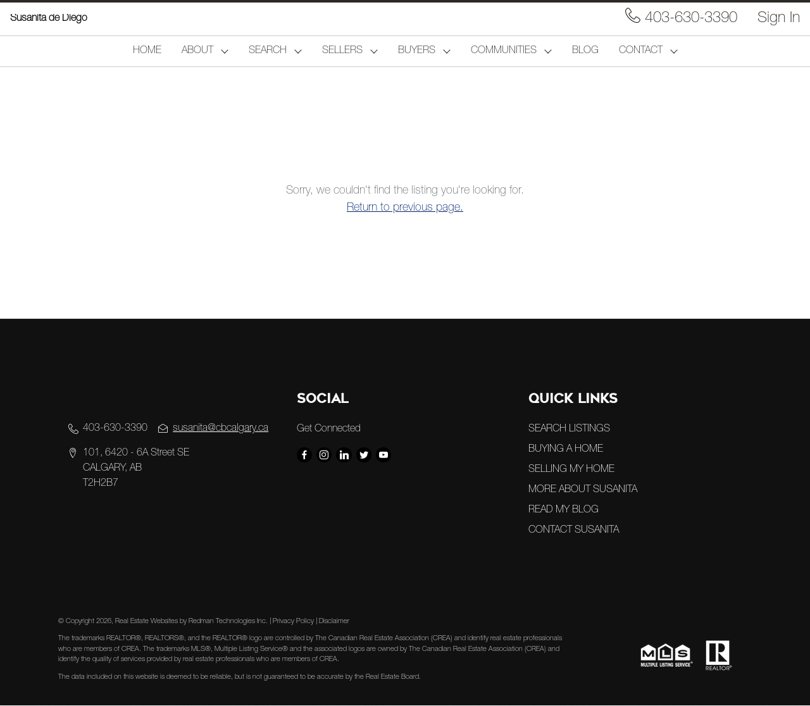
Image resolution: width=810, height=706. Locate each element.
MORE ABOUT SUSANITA (582, 490)
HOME (147, 51)
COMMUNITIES (504, 51)
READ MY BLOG (563, 510)
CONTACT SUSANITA (573, 531)
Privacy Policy (293, 621)
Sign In (778, 19)
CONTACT (641, 51)
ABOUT (197, 51)
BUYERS (416, 51)
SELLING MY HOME (571, 470)
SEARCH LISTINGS (569, 429)
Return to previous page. (405, 208)
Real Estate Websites (147, 621)
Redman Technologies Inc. (229, 621)
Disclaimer (334, 621)
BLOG (585, 51)
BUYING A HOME (565, 450)
